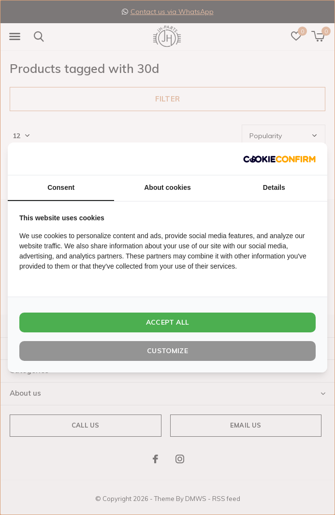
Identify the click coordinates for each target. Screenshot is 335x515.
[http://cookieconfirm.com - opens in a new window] (279, 158)
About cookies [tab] (167, 187)
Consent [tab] (60, 187)
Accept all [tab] (167, 322)
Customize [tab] (167, 350)
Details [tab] (274, 187)
